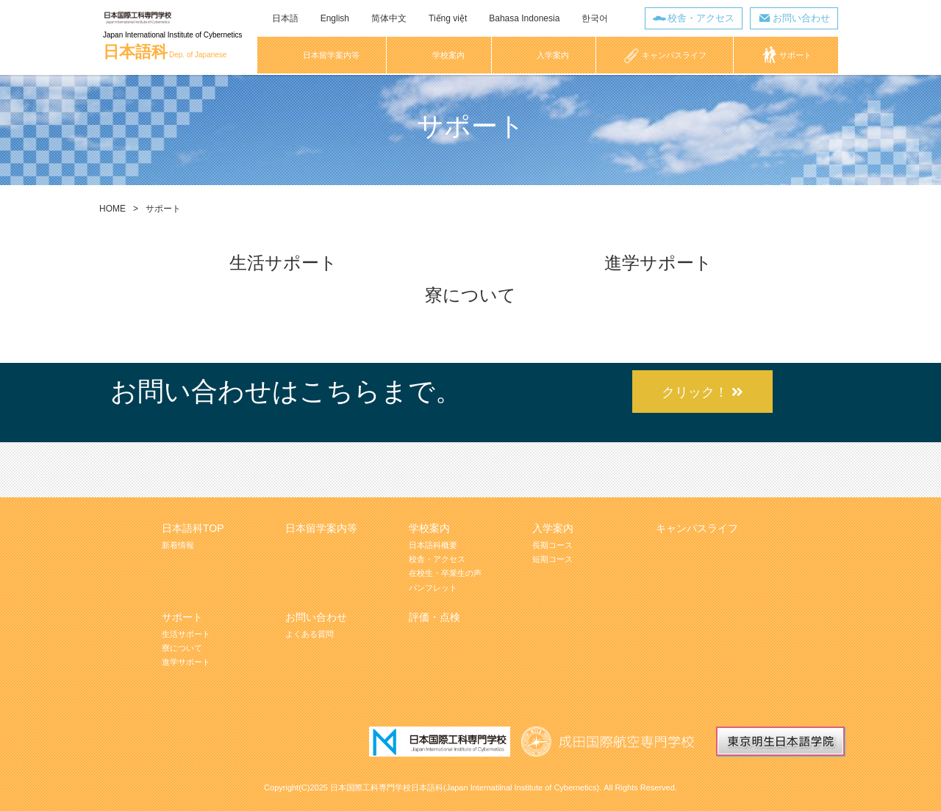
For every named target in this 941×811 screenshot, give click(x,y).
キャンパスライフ (697, 528)
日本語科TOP (193, 528)
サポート (182, 617)
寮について (470, 295)
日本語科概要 (433, 545)
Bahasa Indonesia (524, 18)
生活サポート (283, 263)
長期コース (552, 545)
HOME (112, 208)
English (335, 18)
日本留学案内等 (321, 528)
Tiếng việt (448, 18)
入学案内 (552, 528)
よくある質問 (309, 634)
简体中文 (389, 18)
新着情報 (178, 545)
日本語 (285, 18)
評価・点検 (434, 617)
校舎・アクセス (701, 18)
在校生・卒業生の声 (445, 573)
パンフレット (433, 587)
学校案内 (429, 528)
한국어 (595, 18)
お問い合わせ (801, 18)
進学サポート (658, 263)
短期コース (552, 559)
